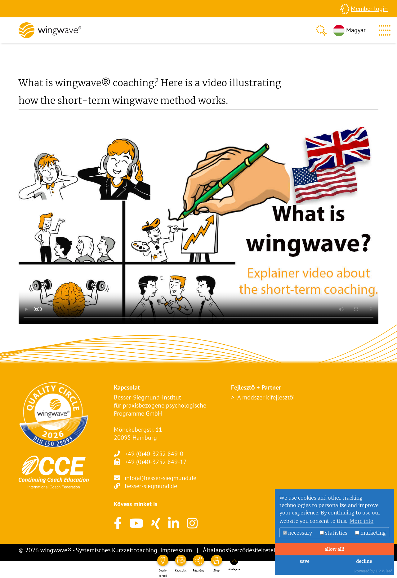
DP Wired (384, 571)
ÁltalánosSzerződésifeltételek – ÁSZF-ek (256, 550)
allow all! (334, 549)
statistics (333, 533)
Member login (369, 9)
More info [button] (361, 521)
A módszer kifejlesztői (266, 397)
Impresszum (176, 550)
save (304, 561)
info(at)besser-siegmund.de (160, 478)
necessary (297, 533)
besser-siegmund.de (151, 486)
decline (364, 561)
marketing (370, 533)
